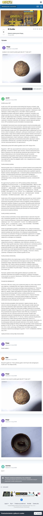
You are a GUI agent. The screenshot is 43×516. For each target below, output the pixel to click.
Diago (21, 33)
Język (6, 503)
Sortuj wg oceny (27, 88)
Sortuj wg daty (37, 88)
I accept (38, 513)
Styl (11, 503)
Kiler (7, 357)
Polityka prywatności (20, 503)
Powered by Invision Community (21, 507)
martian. (8, 466)
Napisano (12, 48)
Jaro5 (7, 98)
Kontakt (29, 503)
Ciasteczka (36, 503)
